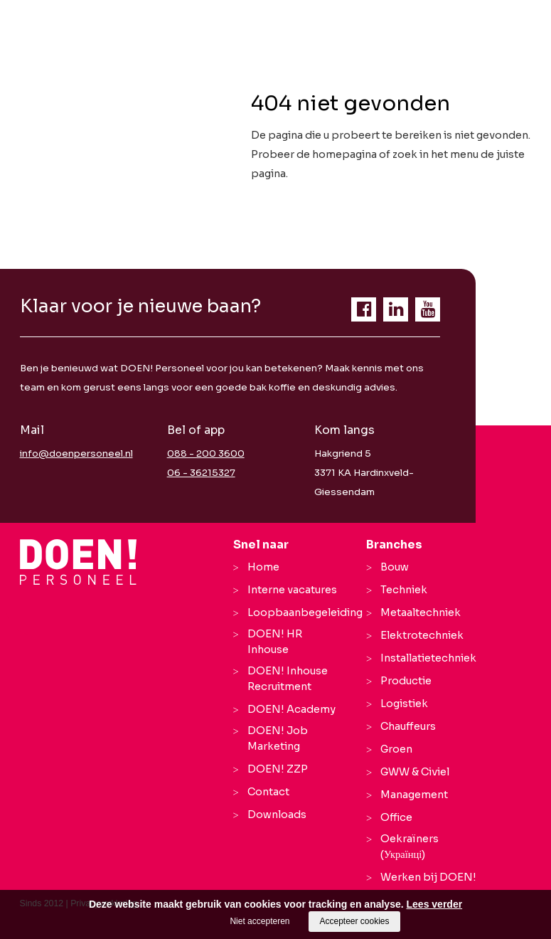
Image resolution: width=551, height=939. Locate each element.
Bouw (394, 567)
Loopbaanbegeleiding (305, 612)
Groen (396, 749)
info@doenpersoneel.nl (76, 453)
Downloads (276, 814)
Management (414, 794)
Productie (406, 680)
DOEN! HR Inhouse (274, 641)
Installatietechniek (428, 658)
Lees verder (435, 904)
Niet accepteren (259, 921)
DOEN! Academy (291, 709)
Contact (268, 791)
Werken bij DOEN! (428, 877)
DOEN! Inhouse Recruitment (287, 678)
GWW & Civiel (414, 771)
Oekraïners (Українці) (409, 846)
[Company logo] (78, 562)
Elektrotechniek (422, 635)
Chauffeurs (408, 726)
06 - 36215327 (201, 473)
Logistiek (404, 703)
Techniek (403, 589)
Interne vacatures (292, 589)
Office (396, 817)
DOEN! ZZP (277, 769)
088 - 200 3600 (206, 453)
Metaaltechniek (420, 612)
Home (263, 567)
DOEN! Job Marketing (277, 738)
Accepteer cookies (354, 921)
